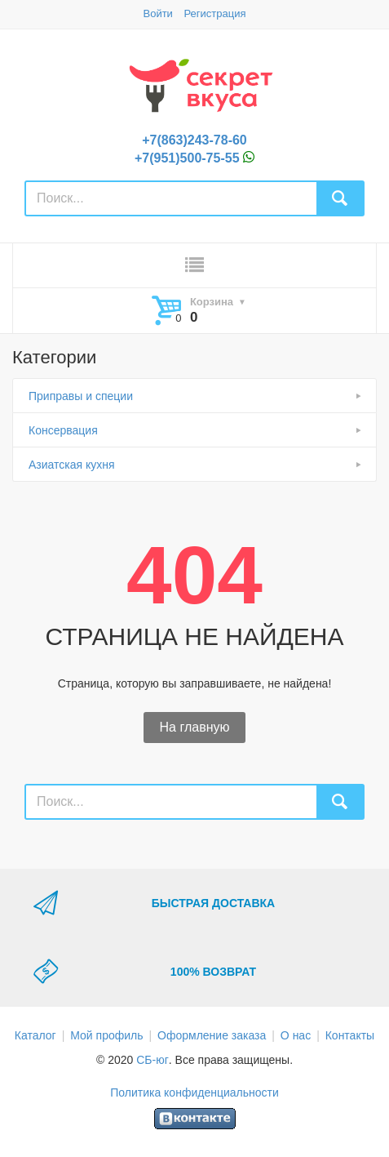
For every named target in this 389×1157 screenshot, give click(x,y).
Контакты (349, 1035)
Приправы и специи (81, 396)
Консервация (63, 430)
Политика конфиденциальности (194, 1092)
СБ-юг (152, 1059)
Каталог (35, 1035)
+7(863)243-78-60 (194, 140)
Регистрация (215, 13)
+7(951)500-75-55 (187, 158)
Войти (157, 13)
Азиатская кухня (72, 464)
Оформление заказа (211, 1035)
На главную (195, 727)
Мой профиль (106, 1035)
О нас (296, 1035)
